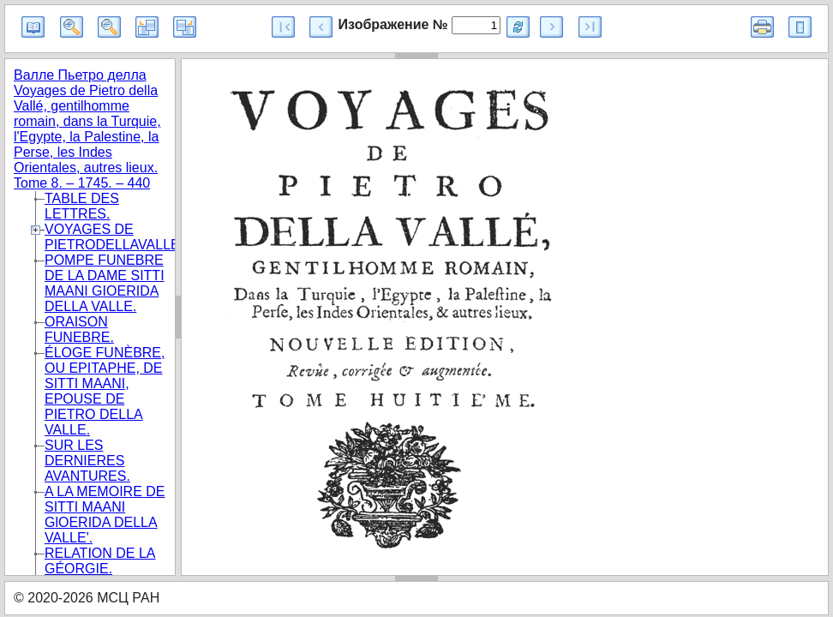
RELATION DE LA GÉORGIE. (100, 561)
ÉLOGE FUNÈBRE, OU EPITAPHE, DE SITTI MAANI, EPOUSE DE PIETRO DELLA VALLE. (105, 391)
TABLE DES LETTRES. (82, 206)
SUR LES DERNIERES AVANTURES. (87, 460)
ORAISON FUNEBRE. (79, 329)
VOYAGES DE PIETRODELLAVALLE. (114, 237)
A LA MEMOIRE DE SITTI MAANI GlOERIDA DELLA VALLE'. (105, 514)
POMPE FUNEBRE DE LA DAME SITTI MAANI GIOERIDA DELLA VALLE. (105, 283)
